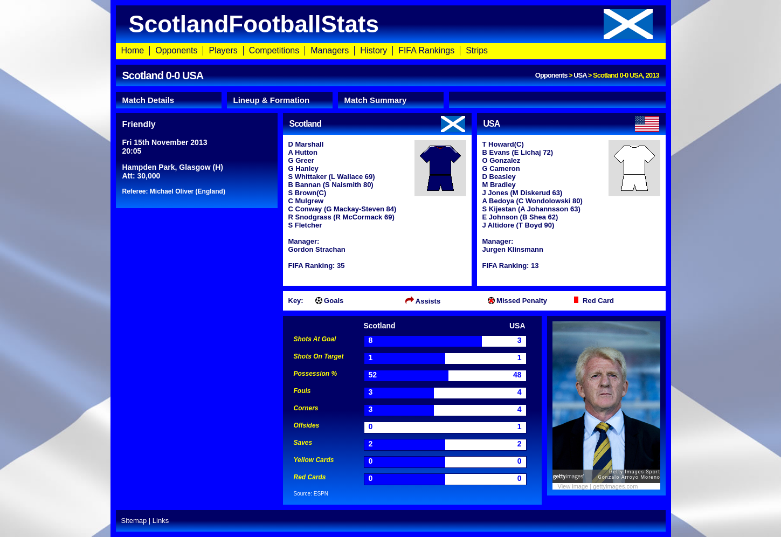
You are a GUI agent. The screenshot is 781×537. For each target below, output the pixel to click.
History (373, 50)
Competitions (274, 50)
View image (573, 486)
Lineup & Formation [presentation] (271, 100)
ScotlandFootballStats (391, 24)
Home (132, 50)
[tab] (169, 100)
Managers (329, 50)
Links (161, 521)
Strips (477, 50)
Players (223, 50)
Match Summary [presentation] (375, 100)
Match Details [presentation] (148, 100)
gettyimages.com (615, 486)
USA (579, 75)
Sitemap (134, 521)
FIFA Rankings (426, 50)
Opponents (176, 50)
